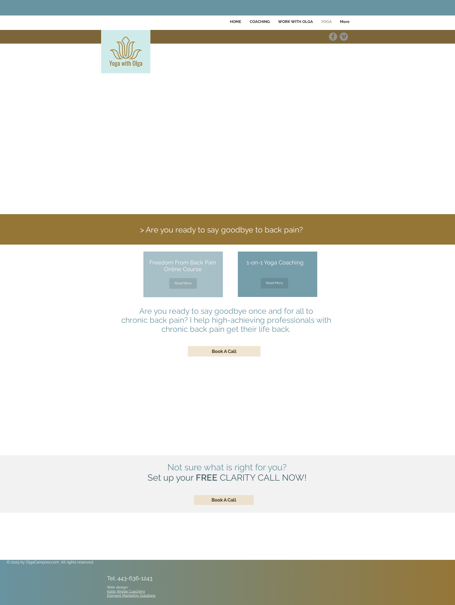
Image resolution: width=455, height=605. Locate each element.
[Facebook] (333, 37)
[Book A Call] (224, 351)
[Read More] (183, 283)
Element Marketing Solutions (131, 595)
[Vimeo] (344, 37)
